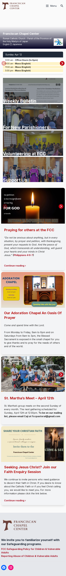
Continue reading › (15, 265)
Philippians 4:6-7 (23, 255)
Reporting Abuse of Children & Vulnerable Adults (29, 556)
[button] (62, 63)
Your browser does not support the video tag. (33, 30)
